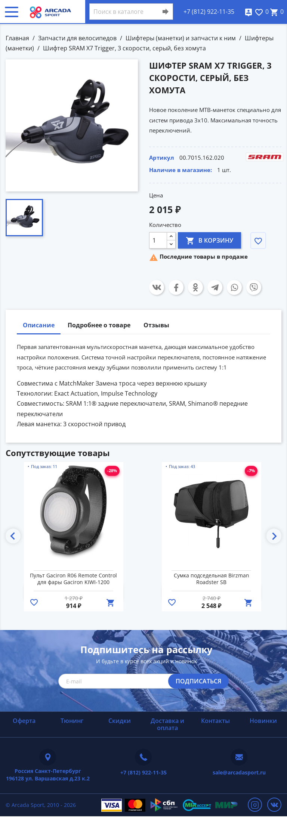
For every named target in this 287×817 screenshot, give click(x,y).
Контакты (215, 721)
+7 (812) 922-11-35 (208, 11)
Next (273, 535)
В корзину (209, 240)
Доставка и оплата (167, 724)
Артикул (161, 157)
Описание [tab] (39, 325)
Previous (13, 535)
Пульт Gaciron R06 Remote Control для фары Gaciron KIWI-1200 (73, 579)
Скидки (119, 721)
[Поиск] (131, 11)
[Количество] (158, 240)
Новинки (263, 721)
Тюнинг (72, 721)
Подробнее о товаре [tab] (99, 325)
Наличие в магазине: (180, 170)
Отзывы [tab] (156, 325)
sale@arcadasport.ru (239, 772)
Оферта (24, 721)
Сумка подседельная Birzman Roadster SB (211, 579)
